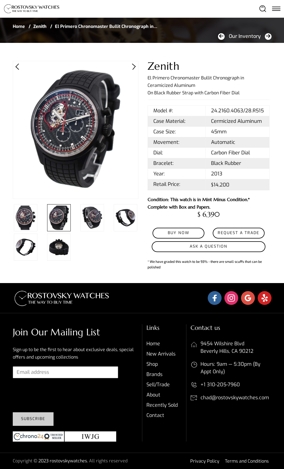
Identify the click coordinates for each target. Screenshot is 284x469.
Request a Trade (238, 232)
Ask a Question (208, 246)
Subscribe (33, 418)
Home (19, 26)
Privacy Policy (204, 461)
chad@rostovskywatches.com (235, 397)
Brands (154, 374)
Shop (152, 364)
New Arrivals (161, 354)
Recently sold (162, 405)
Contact (155, 415)
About (153, 395)
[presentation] (55, 397)
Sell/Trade (158, 384)
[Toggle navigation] (276, 8)
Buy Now (178, 232)
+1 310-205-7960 (220, 384)
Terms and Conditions (247, 461)
